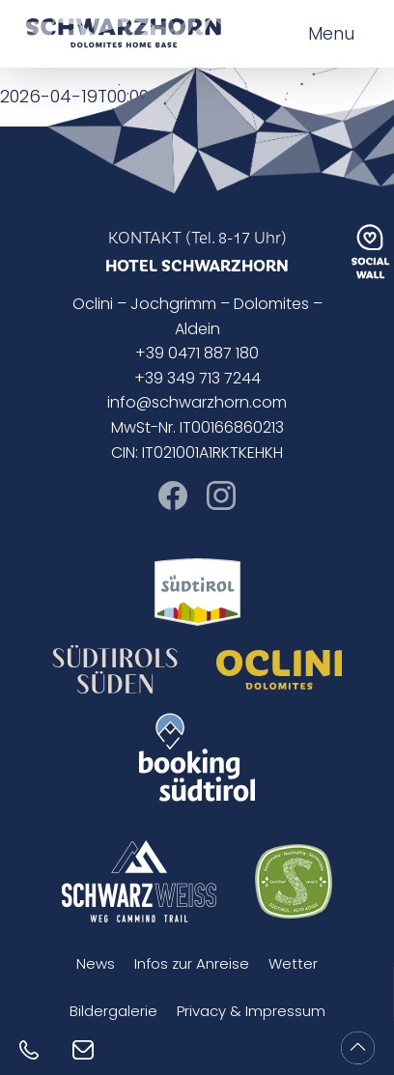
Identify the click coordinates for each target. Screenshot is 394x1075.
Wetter (293, 965)
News (95, 965)
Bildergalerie (113, 1012)
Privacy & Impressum (251, 1012)
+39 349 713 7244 (197, 379)
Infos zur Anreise (191, 965)
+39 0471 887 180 (197, 354)
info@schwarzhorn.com (197, 403)
